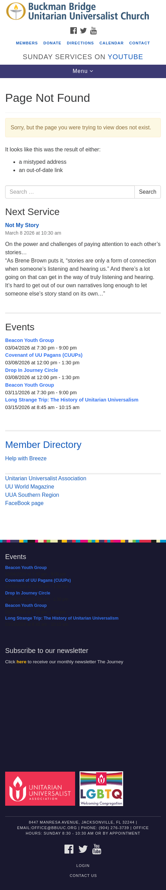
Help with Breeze (26, 458)
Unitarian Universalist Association (45, 478)
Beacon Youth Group (29, 340)
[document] (83, 305)
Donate (52, 43)
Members (27, 43)
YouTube (125, 57)
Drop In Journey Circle (31, 370)
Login (83, 866)
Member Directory (43, 444)
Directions (80, 43)
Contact (139, 43)
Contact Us (83, 875)
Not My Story (22, 225)
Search (147, 192)
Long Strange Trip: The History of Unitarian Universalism (72, 400)
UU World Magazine (29, 487)
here (21, 661)
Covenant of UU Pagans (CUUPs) (43, 355)
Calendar (111, 43)
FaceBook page (24, 503)
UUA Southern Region (32, 495)
